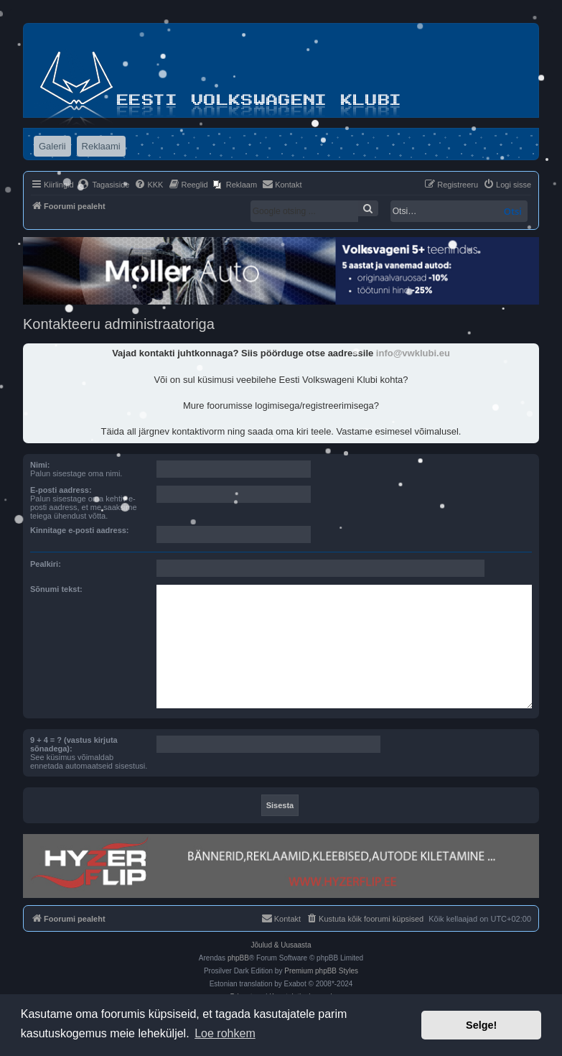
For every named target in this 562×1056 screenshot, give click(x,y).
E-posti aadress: (61, 490)
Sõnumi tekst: (56, 589)
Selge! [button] (481, 1025)
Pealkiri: (45, 564)
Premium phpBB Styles (321, 971)
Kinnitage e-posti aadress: (79, 530)
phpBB (238, 958)
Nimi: (40, 464)
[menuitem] (104, 184)
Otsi (513, 211)
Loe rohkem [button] (225, 1033)
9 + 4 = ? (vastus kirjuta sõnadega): (74, 744)
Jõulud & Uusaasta (281, 945)
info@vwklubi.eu (413, 353)
